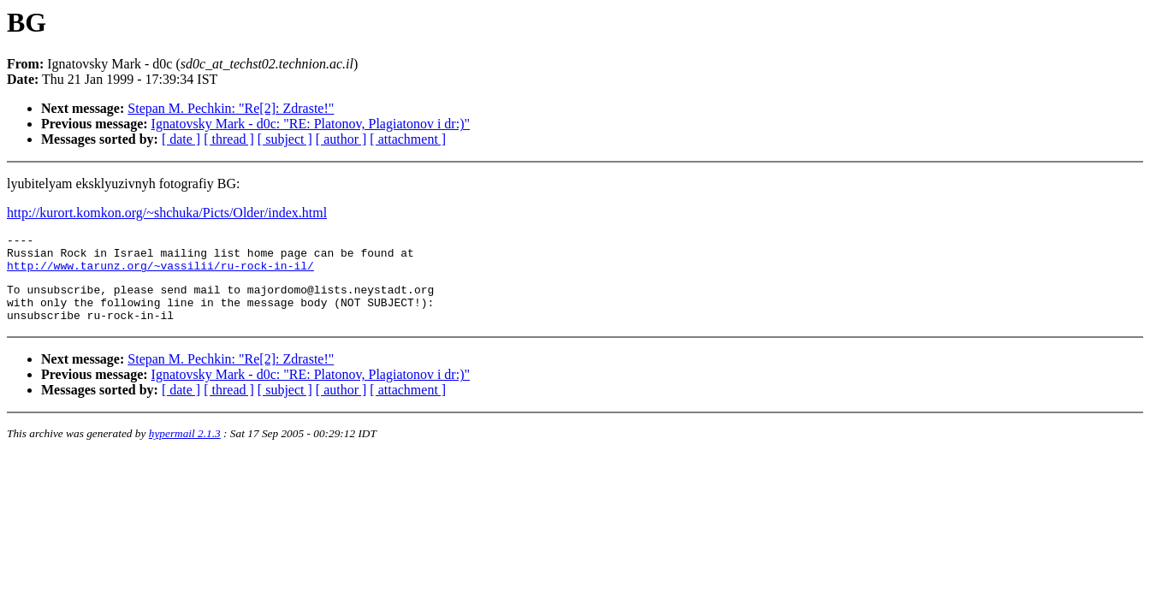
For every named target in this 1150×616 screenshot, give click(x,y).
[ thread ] (229, 139)
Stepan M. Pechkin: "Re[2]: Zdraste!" (230, 108)
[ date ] (181, 139)
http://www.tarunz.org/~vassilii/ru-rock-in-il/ (160, 273)
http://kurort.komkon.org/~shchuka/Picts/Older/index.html (167, 212)
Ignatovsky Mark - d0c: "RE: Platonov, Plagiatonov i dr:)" (310, 123)
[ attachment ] (408, 139)
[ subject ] (285, 139)
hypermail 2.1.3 (185, 448)
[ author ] (341, 139)
